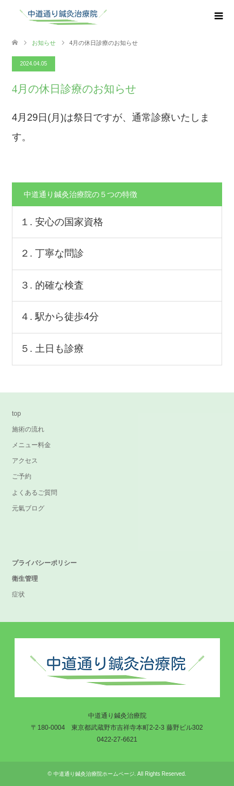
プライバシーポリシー (44, 563)
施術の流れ (28, 429)
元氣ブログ (28, 508)
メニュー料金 (31, 445)
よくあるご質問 (34, 492)
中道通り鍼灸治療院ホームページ (94, 774)
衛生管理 (25, 578)
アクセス (25, 460)
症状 (18, 594)
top (16, 413)
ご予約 (21, 476)
